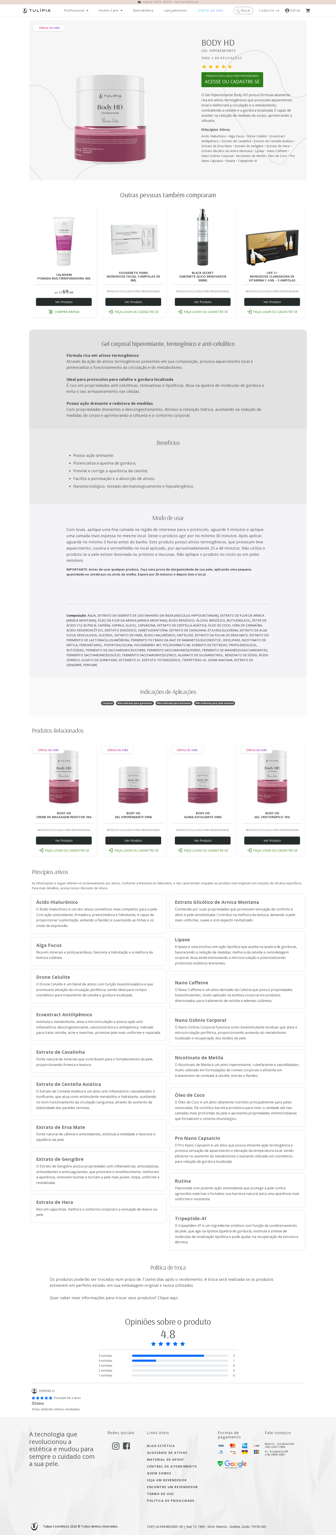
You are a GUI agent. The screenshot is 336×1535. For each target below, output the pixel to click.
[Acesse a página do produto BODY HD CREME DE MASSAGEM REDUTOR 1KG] (64, 777)
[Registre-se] (270, 10)
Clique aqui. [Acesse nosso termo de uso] (168, 1297)
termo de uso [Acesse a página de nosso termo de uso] (160, 1494)
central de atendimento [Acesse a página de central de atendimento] (172, 1466)
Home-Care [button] (108, 10)
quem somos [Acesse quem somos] (159, 1473)
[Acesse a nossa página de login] (295, 10)
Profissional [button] (74, 10)
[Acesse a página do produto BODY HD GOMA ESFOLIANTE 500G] (203, 777)
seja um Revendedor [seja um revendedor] (167, 1480)
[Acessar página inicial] (36, 10)
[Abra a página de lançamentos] (176, 10)
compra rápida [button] (63, 311)
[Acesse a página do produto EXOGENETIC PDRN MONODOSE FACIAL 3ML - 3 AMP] (133, 239)
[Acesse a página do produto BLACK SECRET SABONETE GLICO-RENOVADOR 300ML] (203, 239)
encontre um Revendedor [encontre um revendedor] (172, 1487)
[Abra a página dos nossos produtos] (143, 10)
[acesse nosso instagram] (116, 1446)
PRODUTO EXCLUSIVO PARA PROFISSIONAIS (232, 79)
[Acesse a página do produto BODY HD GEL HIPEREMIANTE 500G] (133, 777)
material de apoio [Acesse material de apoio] (165, 1459)
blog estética (161, 1446)
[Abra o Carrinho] (310, 10)
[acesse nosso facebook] (126, 1446)
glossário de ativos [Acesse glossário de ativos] (167, 1453)
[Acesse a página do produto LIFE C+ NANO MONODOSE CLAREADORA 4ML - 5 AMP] (272, 239)
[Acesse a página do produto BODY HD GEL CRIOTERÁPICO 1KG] (272, 777)
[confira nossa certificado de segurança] (232, 1464)
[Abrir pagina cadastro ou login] (232, 82)
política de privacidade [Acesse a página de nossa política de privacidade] (171, 1501)
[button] (243, 10)
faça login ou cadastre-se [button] (133, 312)
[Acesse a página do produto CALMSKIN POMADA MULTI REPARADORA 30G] (64, 239)
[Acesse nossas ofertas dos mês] (210, 10)
